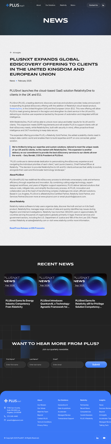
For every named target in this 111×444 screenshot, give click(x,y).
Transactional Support (66, 418)
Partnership (84, 405)
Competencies (85, 412)
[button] (73, 5)
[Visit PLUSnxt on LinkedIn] (103, 5)
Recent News (85, 408)
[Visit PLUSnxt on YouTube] (104, 438)
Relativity (63, 5)
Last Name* (34, 359)
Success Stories (105, 408)
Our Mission (41, 405)
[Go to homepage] (16, 5)
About (38, 5)
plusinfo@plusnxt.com (15, 420)
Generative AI (63, 405)
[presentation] (91, 374)
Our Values (41, 408)
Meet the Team (42, 412)
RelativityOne (16, 108)
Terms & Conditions (44, 422)
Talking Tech (103, 425)
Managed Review (64, 415)
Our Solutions (50, 5)
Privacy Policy (42, 425)
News (101, 405)
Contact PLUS (42, 418)
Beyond (40, 415)
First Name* (10, 359)
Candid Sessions (86, 415)
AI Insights (103, 415)
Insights (102, 400)
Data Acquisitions (64, 408)
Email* (55, 359)
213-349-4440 (12, 416)
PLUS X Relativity (86, 418)
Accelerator (62, 412)
